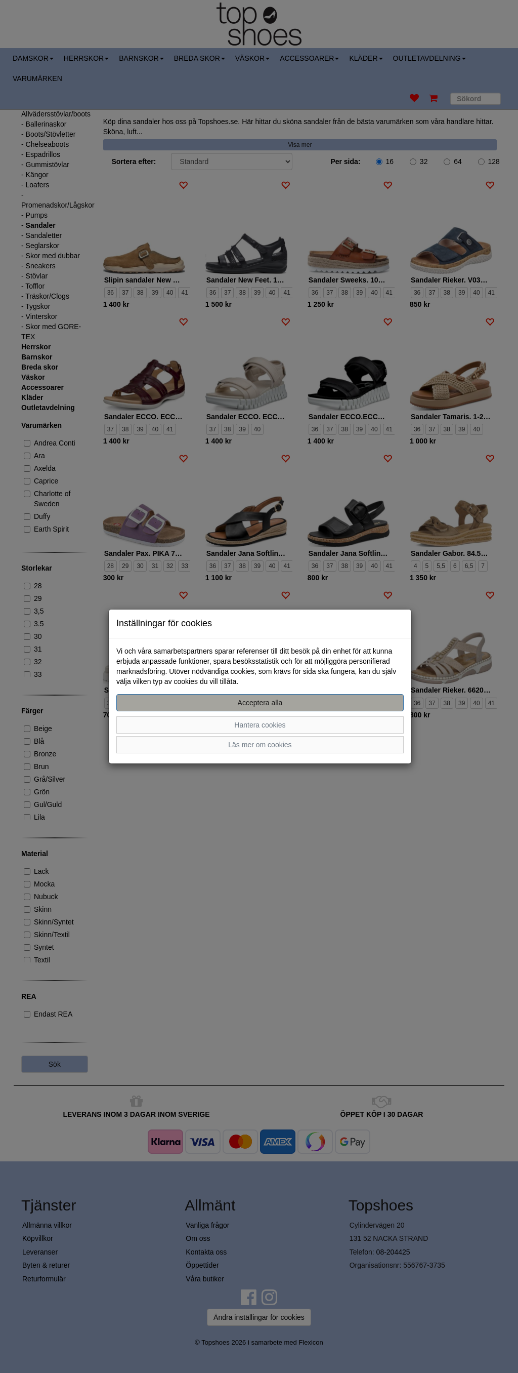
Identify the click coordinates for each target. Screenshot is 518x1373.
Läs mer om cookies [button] (259, 745)
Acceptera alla (260, 703)
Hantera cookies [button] (259, 725)
